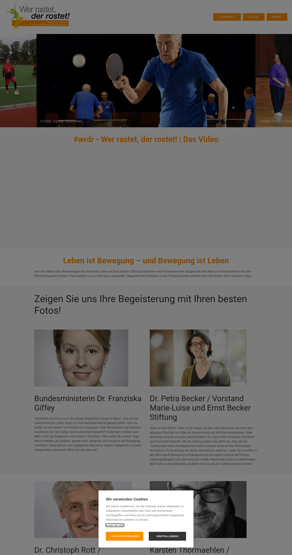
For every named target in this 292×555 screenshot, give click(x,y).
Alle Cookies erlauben (125, 536)
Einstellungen (167, 536)
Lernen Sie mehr (115, 525)
